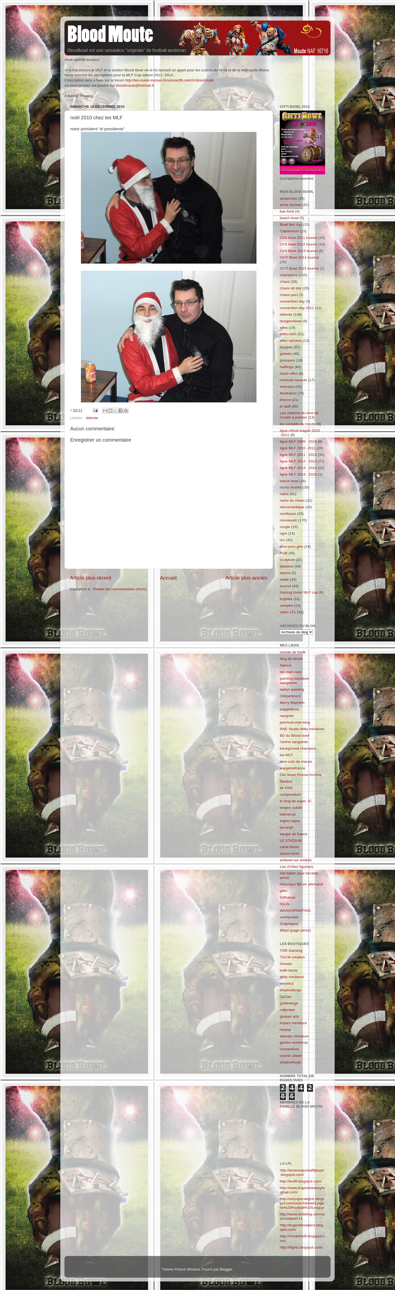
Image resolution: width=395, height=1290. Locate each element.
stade (284, 579)
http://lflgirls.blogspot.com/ (301, 1247)
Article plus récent (90, 578)
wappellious (289, 709)
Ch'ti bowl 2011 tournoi (298, 238)
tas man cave (291, 672)
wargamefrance (292, 768)
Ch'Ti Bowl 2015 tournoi (299, 268)
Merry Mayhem (292, 703)
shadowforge (290, 990)
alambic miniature (294, 1036)
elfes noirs (288, 334)
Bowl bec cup (291, 224)
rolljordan (287, 1010)
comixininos (289, 1049)
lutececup (288, 814)
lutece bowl (289, 481)
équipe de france (293, 834)
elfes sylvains (291, 340)
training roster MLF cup (299, 592)
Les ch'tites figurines (296, 867)
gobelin (286, 354)
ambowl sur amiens (296, 860)
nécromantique (292, 507)
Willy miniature (292, 977)
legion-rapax (290, 821)
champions (289, 275)
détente (92, 418)
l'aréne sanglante (294, 742)
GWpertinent (290, 696)
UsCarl (285, 997)
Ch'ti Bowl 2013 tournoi (299, 251)
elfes (284, 328)
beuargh (287, 827)
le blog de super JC (296, 801)
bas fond (287, 211)
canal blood (289, 847)
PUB (283, 553)
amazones (288, 198)
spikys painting (292, 689)
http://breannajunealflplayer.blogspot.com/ (302, 1172)
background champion (298, 748)
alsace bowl (289, 853)
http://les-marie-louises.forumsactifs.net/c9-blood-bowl (169, 80)
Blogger (226, 1269)
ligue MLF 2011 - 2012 (298, 455)
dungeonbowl (291, 321)
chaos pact (289, 295)
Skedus (286, 781)
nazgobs (287, 716)
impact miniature (293, 1023)
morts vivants (291, 487)
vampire (286, 605)
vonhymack (289, 917)
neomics (287, 983)
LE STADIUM (291, 841)
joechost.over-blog (295, 722)
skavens (287, 566)
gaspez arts (289, 1016)
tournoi (285, 586)
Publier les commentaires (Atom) (120, 589)
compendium (290, 794)
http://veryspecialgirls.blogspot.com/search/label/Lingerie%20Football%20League (302, 1203)
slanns (285, 573)
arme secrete (290, 205)
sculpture (287, 560)
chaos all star (291, 288)
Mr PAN (286, 788)
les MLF (286, 755)
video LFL (288, 612)
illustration (288, 393)
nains (284, 494)
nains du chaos (292, 500)
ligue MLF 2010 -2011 (298, 448)
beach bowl (289, 218)
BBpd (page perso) (295, 930)
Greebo (286, 964)
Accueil (168, 578)
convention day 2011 (297, 308)
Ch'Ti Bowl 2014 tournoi (299, 257)
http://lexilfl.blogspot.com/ (300, 1181)
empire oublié (291, 808)
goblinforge (289, 1003)
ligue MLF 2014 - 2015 (298, 474)
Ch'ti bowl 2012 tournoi (298, 244)
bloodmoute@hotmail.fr (135, 85)
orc (282, 540)
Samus (285, 665)
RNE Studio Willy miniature (302, 729)
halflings (287, 367)
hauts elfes (289, 373)
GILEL (285, 904)
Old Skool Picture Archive (300, 775)
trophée (286, 599)
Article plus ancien (246, 578)
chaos (285, 282)
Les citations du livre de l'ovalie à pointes (299, 415)
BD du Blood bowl (294, 735)
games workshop (294, 1042)
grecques (287, 360)
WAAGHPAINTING (295, 910)
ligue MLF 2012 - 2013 (298, 461)
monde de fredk (293, 652)
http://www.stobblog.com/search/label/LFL (302, 1216)
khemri (285, 400)
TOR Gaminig (291, 951)
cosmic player (291, 1056)
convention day (292, 301)
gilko (283, 891)
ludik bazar (289, 970)
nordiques (288, 514)
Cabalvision (289, 231)
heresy (285, 1030)
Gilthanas (287, 897)
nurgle (285, 527)
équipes (286, 347)
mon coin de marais (296, 762)
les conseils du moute (297, 424)
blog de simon (291, 659)
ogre (283, 533)
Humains (287, 387)
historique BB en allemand (301, 884)
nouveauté (288, 520)
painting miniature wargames (294, 680)
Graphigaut (289, 924)
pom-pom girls (291, 546)
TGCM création (292, 957)
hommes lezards (293, 380)
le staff (285, 406)
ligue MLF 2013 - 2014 (298, 468)
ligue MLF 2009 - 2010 (298, 441)
